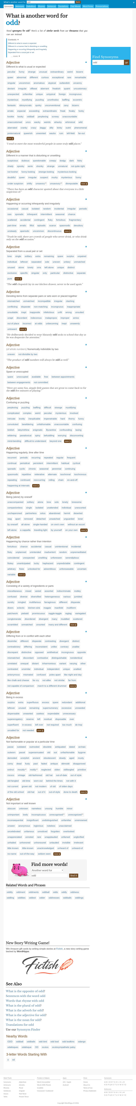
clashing (70, 301)
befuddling (49, 435)
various (67, 596)
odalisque (26, 1047)
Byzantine (51, 430)
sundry (10, 602)
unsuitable (12, 312)
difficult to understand (35, 441)
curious (45, 77)
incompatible (44, 301)
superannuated (36, 752)
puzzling (39, 100)
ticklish (10, 430)
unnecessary (69, 713)
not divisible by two (27, 354)
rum (61, 133)
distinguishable (59, 658)
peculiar (11, 72)
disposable (60, 719)
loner (80, 519)
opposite (81, 652)
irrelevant (78, 842)
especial (21, 111)
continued (25, 480)
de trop (78, 725)
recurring (35, 457)
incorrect (27, 323)
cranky (24, 128)
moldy (33, 769)
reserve (30, 719)
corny (10, 763)
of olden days (66, 786)
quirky (38, 105)
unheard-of (77, 848)
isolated (36, 208)
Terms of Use (87, 1088)
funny (21, 72)
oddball (30, 116)
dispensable (13, 713)
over (72, 719)
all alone (25, 524)
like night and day (73, 674)
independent (53, 669)
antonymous (13, 674)
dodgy (63, 160)
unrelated (12, 663)
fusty (27, 763)
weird (70, 72)
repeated (48, 457)
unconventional (52, 105)
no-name (11, 854)
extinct (10, 769)
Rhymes (41, 6)
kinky (59, 128)
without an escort (76, 524)
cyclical (76, 463)
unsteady (12, 231)
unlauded (54, 842)
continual (11, 463)
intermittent (46, 214)
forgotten (55, 831)
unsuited (79, 312)
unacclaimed (65, 826)
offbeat (33, 88)
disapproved (79, 763)
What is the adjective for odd (25, 1015)
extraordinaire (50, 111)
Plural (21, 1088)
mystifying (27, 100)
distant (35, 663)
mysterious (12, 100)
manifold (59, 608)
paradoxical (25, 435)
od (13, 1059)
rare (69, 77)
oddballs (67, 898)
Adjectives (22, 1082)
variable (11, 574)
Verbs (5, 1097)
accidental (25, 220)
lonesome (77, 502)
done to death (70, 792)
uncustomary (80, 88)
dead (19, 763)
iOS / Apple (67, 1082)
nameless (36, 808)
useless (40, 713)
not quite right (78, 166)
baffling (65, 100)
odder (42, 898)
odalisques (12, 1047)
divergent (43, 619)
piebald (25, 613)
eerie (30, 166)
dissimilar (12, 641)
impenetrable (50, 418)
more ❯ (10, 139)
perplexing (43, 116)
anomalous (39, 83)
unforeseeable (66, 569)
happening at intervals (18, 485)
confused (12, 596)
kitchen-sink (34, 608)
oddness (74, 892)
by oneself (12, 524)
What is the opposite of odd (25, 991)
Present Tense (24, 1097)
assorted (49, 591)
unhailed (11, 842)
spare (60, 256)
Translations (63, 6)
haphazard (48, 563)
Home (85, 1082)
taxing (78, 430)
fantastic (11, 105)
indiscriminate (64, 591)
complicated (13, 413)
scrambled (12, 624)
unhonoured (40, 842)
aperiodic (24, 231)
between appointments (63, 377)
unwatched (54, 519)
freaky (72, 111)
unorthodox (53, 100)
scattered (12, 220)
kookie (10, 116)
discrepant (12, 652)
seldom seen (44, 854)
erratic (10, 111)
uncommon (24, 83)
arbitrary (11, 569)
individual (12, 262)
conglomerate (14, 619)
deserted (78, 513)
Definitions (31, 6)
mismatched (13, 301)
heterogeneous (52, 596)
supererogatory (15, 719)
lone (9, 256)
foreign (62, 94)
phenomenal (80, 128)
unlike (54, 646)
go (126, 62)
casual (25, 208)
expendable (53, 713)
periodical (25, 463)
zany (66, 105)
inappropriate (73, 306)
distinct (71, 267)
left (38, 719)
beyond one (55, 441)
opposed (39, 652)
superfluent (13, 725)
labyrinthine (23, 430)
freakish (56, 88)
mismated (28, 674)
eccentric (77, 100)
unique (39, 94)
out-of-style (54, 792)
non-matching (41, 306)
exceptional (58, 77)
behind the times (54, 781)
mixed (28, 591)
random (47, 208)
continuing (70, 469)
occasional (12, 208)
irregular (22, 88)
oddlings (79, 898)
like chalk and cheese (18, 680)
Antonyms (20, 6)
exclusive (12, 273)
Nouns (6, 1094)
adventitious (50, 569)
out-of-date (61, 775)
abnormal (21, 77)
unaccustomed (14, 122)
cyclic (22, 469)
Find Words (75, 6)
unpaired (81, 256)
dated (72, 747)
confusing (77, 424)
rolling (52, 480)
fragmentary (75, 220)
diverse (23, 596)
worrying (62, 435)
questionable (39, 160)
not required (53, 725)
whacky (58, 122)
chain (61, 480)
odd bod (54, 1041)
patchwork (12, 613)
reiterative (39, 474)
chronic (32, 469)
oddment (20, 892)
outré (68, 128)
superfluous (33, 702)
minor (70, 808)
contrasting (50, 641)
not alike (46, 680)
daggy (43, 128)
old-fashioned (35, 775)
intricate (11, 418)
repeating (12, 480)
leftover (24, 262)
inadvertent (50, 552)
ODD (9, 1041)
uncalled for (13, 730)
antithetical (52, 652)
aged (71, 758)
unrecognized (75, 814)
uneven (56, 262)
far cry (36, 680)
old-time (26, 781)
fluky (50, 220)
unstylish (24, 758)
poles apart (55, 674)
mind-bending (14, 441)
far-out (81, 133)
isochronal (65, 474)
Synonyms (8, 6)
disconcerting (76, 435)
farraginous (50, 602)
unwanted (28, 713)
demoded (12, 758)
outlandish (64, 83)
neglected (46, 769)
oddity (10, 892)
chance (71, 214)
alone (21, 267)
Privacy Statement (89, 1091)
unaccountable (69, 116)
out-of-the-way (27, 854)
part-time (11, 225)
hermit (67, 513)
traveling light (40, 530)
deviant (11, 88)
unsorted (40, 624)
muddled (65, 619)
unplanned (21, 552)
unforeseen (56, 558)
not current (12, 786)
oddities (22, 898)
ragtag (68, 613)
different (34, 77)
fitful (32, 225)
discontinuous (54, 231)
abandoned (54, 513)
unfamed (65, 837)
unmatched (79, 262)
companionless (14, 507)
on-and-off (72, 480)
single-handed (40, 524)
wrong (68, 312)
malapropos (51, 318)
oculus (45, 1047)
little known (13, 848)
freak (62, 111)
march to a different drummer (52, 686)
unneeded (80, 708)
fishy (79, 160)
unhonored (25, 842)
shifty (29, 183)
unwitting (42, 558)
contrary (64, 646)
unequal (24, 663)
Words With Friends (44, 1085)
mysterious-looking (67, 172)
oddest (32, 898)
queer (10, 77)
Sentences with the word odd (25, 996)
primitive (82, 769)
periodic (83, 208)
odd (49, 875)
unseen (11, 826)
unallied (77, 669)
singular (11, 83)
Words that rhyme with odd (25, 1000)
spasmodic (65, 225)
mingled (22, 602)
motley (77, 591)
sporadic (19, 214)
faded (44, 763)
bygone (82, 752)
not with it (71, 781)
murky (55, 177)
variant (62, 663)
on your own (71, 530)
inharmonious (49, 663)
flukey (10, 563)
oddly (64, 892)
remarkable (80, 77)
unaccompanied (15, 502)
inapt (23, 312)
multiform (71, 608)
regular (59, 457)
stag (9, 519)
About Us (86, 1085)
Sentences (51, 6)
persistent (38, 463)
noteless (51, 826)
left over (39, 725)
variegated (80, 613)
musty (81, 758)
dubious (25, 160)
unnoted (29, 837)
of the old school (15, 792)
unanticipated (23, 563)
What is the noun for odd (23, 1020)
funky (81, 111)
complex (27, 413)
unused (11, 267)
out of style (76, 775)
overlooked (68, 831)
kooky (20, 116)
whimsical (70, 122)
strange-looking (46, 172)
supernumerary (50, 708)
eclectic (21, 608)
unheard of (63, 848)
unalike (75, 646)
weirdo (47, 122)
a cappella (25, 530)
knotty (22, 418)
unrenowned (81, 820)
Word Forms (88, 6)
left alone (49, 267)
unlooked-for (34, 569)
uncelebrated (13, 831)
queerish (28, 133)
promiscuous (38, 613)
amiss (76, 318)
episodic (41, 225)
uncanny (77, 83)
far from (72, 680)
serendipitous (72, 558)
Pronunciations (102, 6)
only (45, 273)
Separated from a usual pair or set (21, 52)
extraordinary (57, 72)
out (55, 752)
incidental (59, 208)
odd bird (43, 1041)
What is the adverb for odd (24, 1010)
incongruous (75, 94)
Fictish (59, 949)
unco (28, 122)
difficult (47, 407)
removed (28, 519)
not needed (28, 730)
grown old (27, 786)
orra (39, 267)
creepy (52, 160)
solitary (28, 256)
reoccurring (39, 480)
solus (42, 513)
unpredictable (63, 563)
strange (32, 72)
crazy (33, 128)
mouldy (21, 769)
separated (36, 262)
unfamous (29, 831)
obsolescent (50, 758)
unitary (67, 262)
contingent (39, 220)
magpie (47, 608)
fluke (21, 569)
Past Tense (22, 1094)
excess (45, 702)
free (46, 377)
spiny (37, 435)
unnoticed (42, 831)
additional (80, 702)
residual (48, 719)
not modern (40, 786)
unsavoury (55, 183)
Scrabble (40, 1088)
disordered (30, 619)
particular (55, 273)
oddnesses (54, 898)
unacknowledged (45, 848)
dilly (51, 128)
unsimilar (26, 669)
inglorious (38, 826)
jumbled (78, 596)
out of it (41, 792)
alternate (52, 474)
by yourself (56, 530)
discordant (22, 318)
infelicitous (49, 312)
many (54, 619)
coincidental (13, 558)
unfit (60, 312)
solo (57, 502)
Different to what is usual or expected (22, 43)
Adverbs (22, 1085)
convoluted (12, 424)
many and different (57, 624)
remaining (49, 256)
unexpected (13, 94)
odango (82, 1041)
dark (71, 160)
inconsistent (41, 646)
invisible (66, 842)
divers (10, 608)
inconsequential (15, 820)
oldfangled (69, 769)
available (36, 377)
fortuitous (60, 220)
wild (80, 122)
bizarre (79, 72)
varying (73, 663)
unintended (35, 552)
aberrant (45, 88)
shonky (39, 166)
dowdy (62, 758)
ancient (36, 758)
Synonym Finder (28, 1029)
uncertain (81, 569)
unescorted (80, 507)
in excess (27, 725)
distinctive (68, 273)
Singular (22, 1091)
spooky (20, 166)
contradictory (13, 646)
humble (59, 808)
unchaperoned (14, 513)
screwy (55, 116)
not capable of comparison (20, 686)
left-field (71, 133)
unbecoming (52, 323)
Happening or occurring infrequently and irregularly (27, 49)
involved (74, 413)
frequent (71, 457)
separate (81, 273)
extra (38, 256)
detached (41, 519)
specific (24, 273)
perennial (56, 469)
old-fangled (13, 781)
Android (66, 1085)
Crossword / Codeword (45, 1091)
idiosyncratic (25, 105)
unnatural (62, 166)
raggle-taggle (55, 613)
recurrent (11, 457)
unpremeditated (78, 552)
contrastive (42, 658)
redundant (67, 702)
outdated (21, 747)
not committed (41, 382)
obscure (11, 808)
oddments (34, 892)
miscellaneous (14, 591)
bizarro (75, 105)
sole (47, 262)
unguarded (69, 519)
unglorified (79, 837)
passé (22, 752)
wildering (11, 435)
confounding (66, 430)
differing (28, 646)
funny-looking (28, 172)
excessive (66, 708)
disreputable (71, 183)
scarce (52, 225)
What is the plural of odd (23, 1005)
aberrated (12, 128)
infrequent (32, 214)
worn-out (38, 781)
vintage (21, 775)
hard (62, 418)
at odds (38, 323)
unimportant (13, 814)
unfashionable (67, 752)
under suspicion (15, 183)
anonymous (24, 826)
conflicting (12, 306)
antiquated (60, 747)
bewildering (27, 424)
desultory (78, 225)
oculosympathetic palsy (63, 1047)
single (18, 256)
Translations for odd (20, 1024)
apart (17, 519)
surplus (70, 256)
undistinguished (50, 820)
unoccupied (22, 377)
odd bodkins (68, 1041)
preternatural (13, 133)
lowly (25, 814)
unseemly (75, 323)
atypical (52, 83)
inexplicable (34, 418)
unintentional (61, 546)
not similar (59, 680)
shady (10, 166)
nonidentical (76, 658)
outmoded (34, 747)
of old (53, 786)
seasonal (59, 214)
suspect (44, 177)
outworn (11, 752)
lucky (36, 563)
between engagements (18, 382)
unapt (10, 318)
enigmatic (37, 430)
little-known (27, 848)
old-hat (30, 792)
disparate (25, 306)
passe (10, 747)
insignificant (33, 820)
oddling (10, 898)
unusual (43, 72)
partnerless (31, 513)
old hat (49, 775)
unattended (52, 507)
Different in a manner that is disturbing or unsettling (27, 46)
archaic (82, 747)
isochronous (80, 474)
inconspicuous (38, 814)
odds (55, 892)
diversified (36, 596)
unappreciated (14, 837)
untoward (12, 329)
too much (67, 725)
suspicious (12, 160)
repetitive (26, 474)
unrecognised (56, 814)
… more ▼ (15, 56)
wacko (52, 133)
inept (64, 323)
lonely (30, 267)
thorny (72, 418)
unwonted (41, 133)
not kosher (12, 172)
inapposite (35, 312)
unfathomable (44, 424)
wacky (37, 122)
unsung (48, 808)
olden (57, 769)
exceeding (34, 111)
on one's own (57, 524)
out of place (13, 323)
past (35, 763)
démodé (65, 763)
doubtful (11, 177)
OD (37, 1047)
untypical (50, 94)
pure (9, 278)
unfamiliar (28, 94)
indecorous (36, 318)
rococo (10, 775)
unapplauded (51, 837)
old (48, 752)
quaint (67, 88)
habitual (65, 463)
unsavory (40, 183)
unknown (23, 808)
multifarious (35, 602)
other (83, 663)
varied (38, 591)
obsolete (47, 747)
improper (65, 318)
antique (54, 763)
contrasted (12, 669)
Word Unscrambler (43, 1082)
